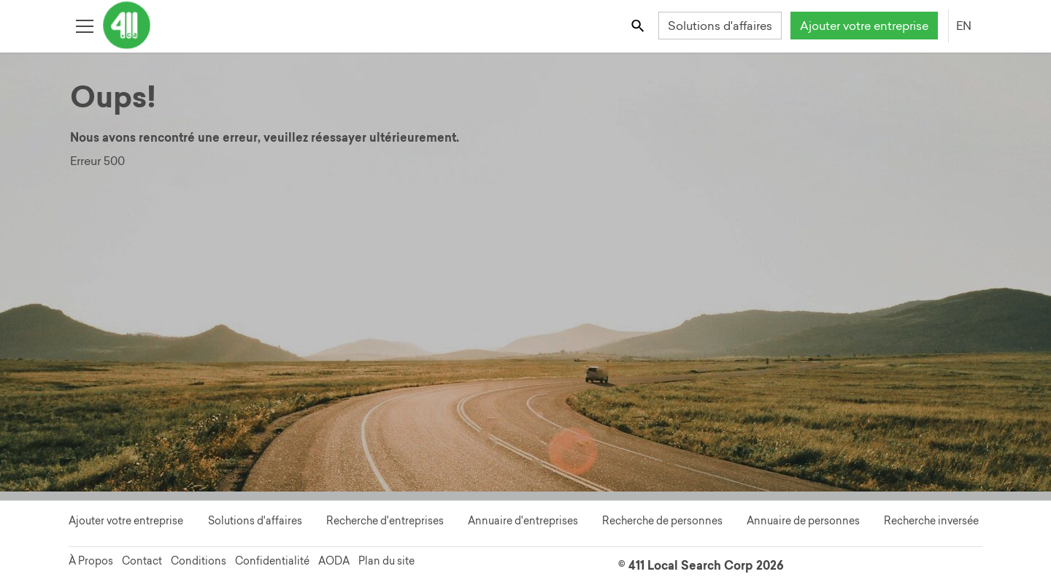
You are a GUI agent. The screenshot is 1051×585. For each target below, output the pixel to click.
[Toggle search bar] (639, 25)
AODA (334, 560)
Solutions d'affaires (720, 25)
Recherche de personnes (662, 520)
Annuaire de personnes (803, 520)
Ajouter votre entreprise (864, 25)
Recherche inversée (931, 520)
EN (963, 25)
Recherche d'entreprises (385, 520)
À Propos (91, 560)
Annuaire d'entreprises (523, 520)
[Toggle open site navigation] (84, 25)
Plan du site (386, 560)
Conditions (198, 560)
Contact (142, 560)
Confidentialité (272, 560)
